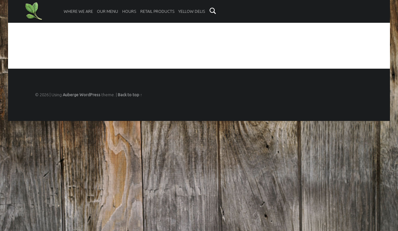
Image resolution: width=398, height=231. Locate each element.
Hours (129, 11)
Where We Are (78, 11)
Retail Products (157, 11)
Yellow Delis (191, 11)
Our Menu (107, 11)
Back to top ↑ (130, 94)
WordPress (89, 94)
